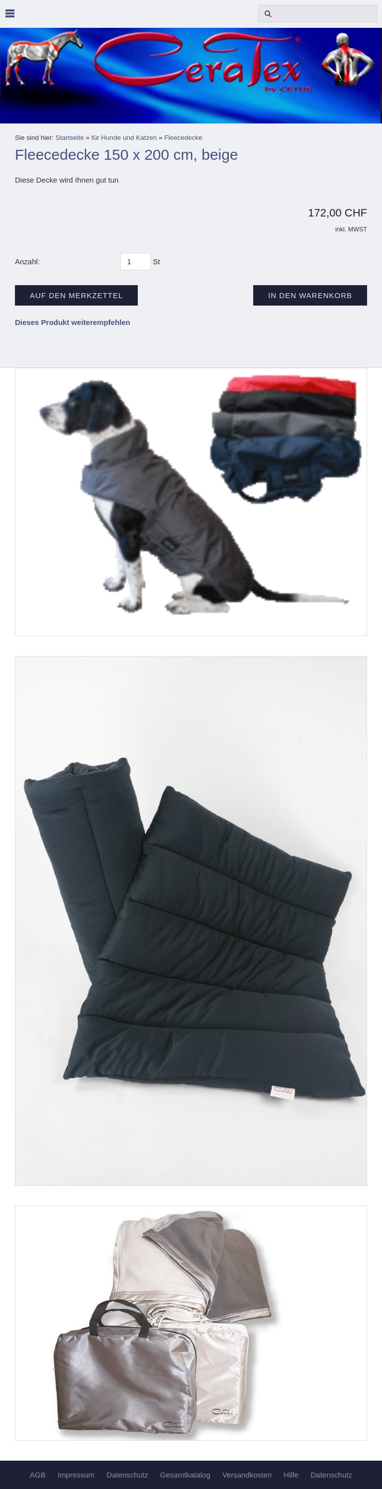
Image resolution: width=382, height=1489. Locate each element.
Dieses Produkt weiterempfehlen (72, 322)
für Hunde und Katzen (124, 137)
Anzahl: (27, 261)
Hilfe (291, 1475)
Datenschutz (127, 1475)
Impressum (76, 1475)
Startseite (70, 137)
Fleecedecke (183, 137)
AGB (38, 1475)
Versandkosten (247, 1475)
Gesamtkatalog (185, 1475)
